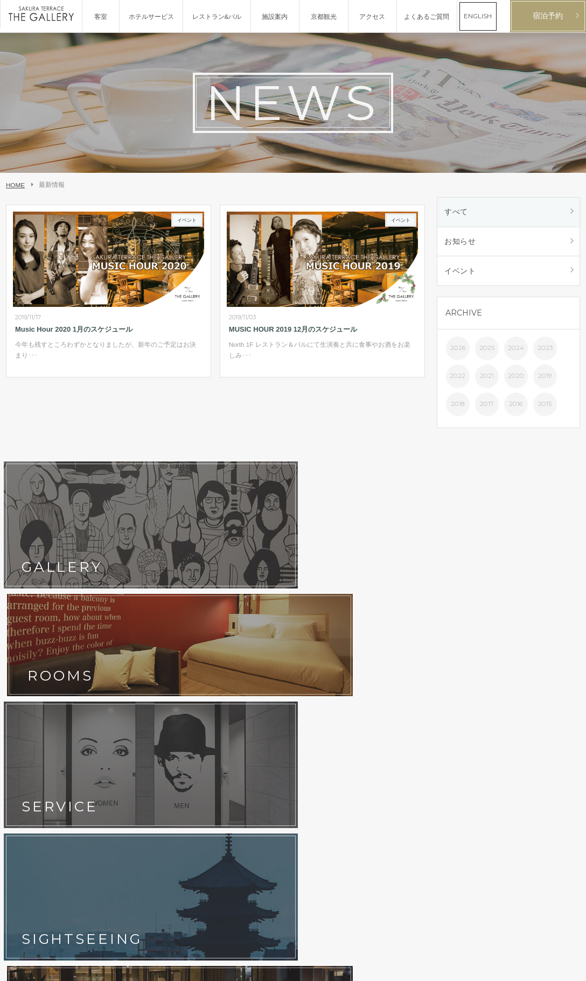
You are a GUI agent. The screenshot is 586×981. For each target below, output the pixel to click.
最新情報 (117, 701)
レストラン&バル (222, 668)
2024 (516, 353)
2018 (457, 409)
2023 (545, 353)
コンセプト (27, 668)
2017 (487, 409)
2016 (515, 409)
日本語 (547, 968)
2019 (545, 381)
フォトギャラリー (130, 685)
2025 (486, 353)
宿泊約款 (211, 718)
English (569, 968)
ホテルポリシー (127, 718)
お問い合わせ (30, 718)
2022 (457, 381)
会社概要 (24, 735)
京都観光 (24, 701)
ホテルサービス (33, 685)
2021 (487, 381)
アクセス (211, 685)
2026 (457, 353)
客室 (110, 668)
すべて (457, 212)
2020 (516, 381)
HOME (15, 184)
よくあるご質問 (220, 701)
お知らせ (461, 244)
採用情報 (117, 735)
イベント (461, 275)
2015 (545, 409)
